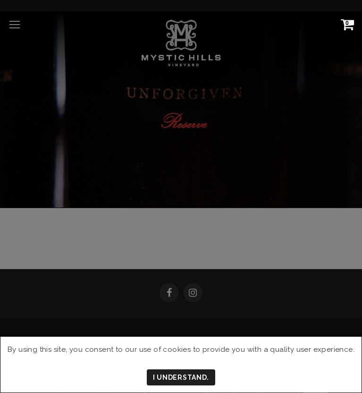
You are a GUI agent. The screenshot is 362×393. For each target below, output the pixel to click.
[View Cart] (345, 24)
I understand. (181, 377)
